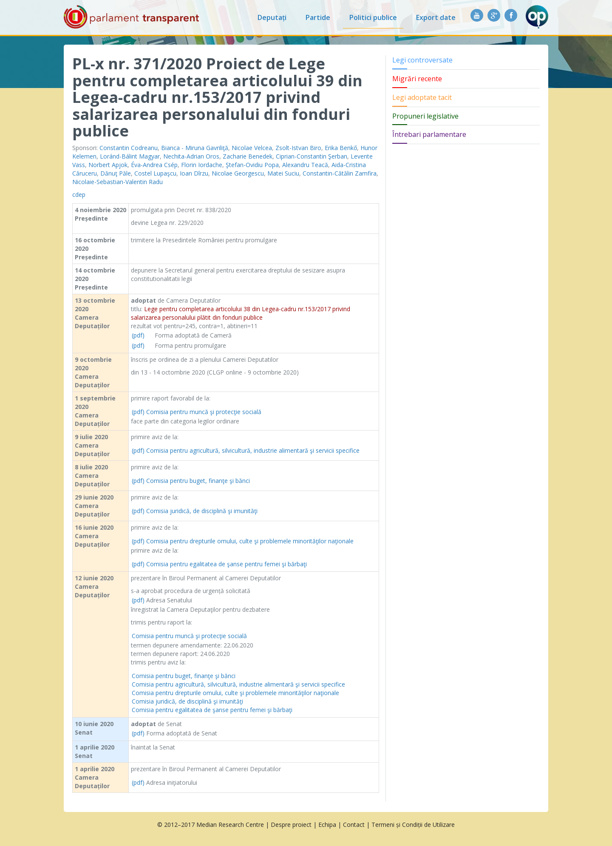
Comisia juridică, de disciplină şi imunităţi (202, 511)
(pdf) (138, 335)
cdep (78, 194)
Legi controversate (422, 60)
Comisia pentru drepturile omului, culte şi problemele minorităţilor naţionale (250, 541)
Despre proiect (291, 824)
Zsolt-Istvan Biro (298, 148)
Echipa (327, 824)
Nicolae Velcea (252, 148)
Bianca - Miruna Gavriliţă (194, 148)
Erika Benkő (341, 148)
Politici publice (373, 17)
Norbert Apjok (108, 165)
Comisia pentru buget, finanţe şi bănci (198, 481)
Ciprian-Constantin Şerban (311, 156)
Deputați (272, 17)
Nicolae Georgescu (238, 173)
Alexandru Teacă (305, 165)
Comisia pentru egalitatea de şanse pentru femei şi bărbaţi (226, 564)
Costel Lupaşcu (155, 173)
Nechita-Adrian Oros (191, 156)
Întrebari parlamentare (429, 134)
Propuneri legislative (425, 116)
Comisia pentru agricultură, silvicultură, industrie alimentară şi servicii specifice (253, 450)
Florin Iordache (201, 165)
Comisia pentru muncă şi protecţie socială (203, 412)
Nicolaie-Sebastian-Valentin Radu (117, 182)
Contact (354, 824)
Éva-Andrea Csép (154, 165)
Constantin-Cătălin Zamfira (340, 173)
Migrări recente (417, 78)
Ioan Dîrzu (194, 173)
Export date (436, 17)
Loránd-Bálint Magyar (130, 156)
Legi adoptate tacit (422, 97)
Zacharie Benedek (247, 156)
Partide (318, 17)
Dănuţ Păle (115, 173)
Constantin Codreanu (128, 148)
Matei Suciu (283, 173)
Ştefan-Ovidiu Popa (252, 165)
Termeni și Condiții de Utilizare (413, 824)
